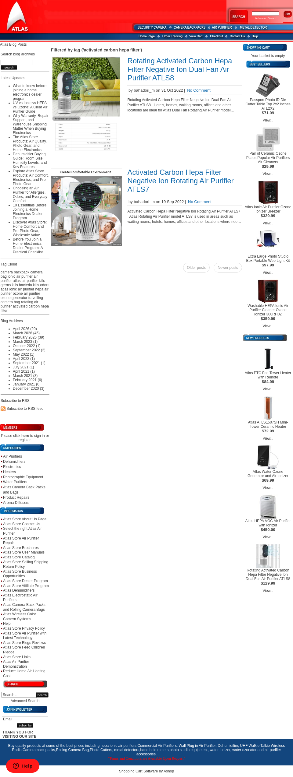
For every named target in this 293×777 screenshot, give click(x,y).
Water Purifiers (15, 482)
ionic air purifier (20, 276)
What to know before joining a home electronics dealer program (29, 92)
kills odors (41, 285)
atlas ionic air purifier (17, 289)
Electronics (12, 467)
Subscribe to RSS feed (24, 409)
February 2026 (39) (28, 337)
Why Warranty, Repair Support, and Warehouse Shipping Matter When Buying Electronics (31, 124)
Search (42, 695)
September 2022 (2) (29, 350)
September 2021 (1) (29, 363)
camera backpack (15, 272)
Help (7, 623)
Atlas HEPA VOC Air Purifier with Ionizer (268, 523)
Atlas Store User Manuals (24, 552)
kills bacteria (22, 285)
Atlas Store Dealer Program (25, 581)
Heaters (9, 472)
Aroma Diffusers (16, 503)
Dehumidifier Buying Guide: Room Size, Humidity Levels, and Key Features (30, 160)
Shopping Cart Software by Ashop (146, 771)
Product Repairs (16, 497)
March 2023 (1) (25, 341)
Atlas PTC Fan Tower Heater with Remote (268, 375)
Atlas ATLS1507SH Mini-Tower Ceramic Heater (268, 424)
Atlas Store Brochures (21, 548)
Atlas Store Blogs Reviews (24, 643)
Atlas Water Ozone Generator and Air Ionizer (268, 473)
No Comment (199, 90)
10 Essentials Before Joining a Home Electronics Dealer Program (29, 211)
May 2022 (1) (23, 354)
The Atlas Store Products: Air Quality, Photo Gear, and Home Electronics (30, 143)
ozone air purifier (26, 293)
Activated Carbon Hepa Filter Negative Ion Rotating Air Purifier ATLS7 (180, 180)
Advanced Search (25, 701)
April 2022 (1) (24, 359)
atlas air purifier (25, 281)
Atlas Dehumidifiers (18, 590)
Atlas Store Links (17, 657)
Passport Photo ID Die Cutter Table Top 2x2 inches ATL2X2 (268, 104)
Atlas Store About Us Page (24, 519)
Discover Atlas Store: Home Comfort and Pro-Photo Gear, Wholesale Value (30, 228)
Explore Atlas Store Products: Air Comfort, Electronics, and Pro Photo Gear (31, 177)
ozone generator (14, 298)
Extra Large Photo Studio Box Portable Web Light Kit (268, 258)
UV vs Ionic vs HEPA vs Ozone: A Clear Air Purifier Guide (30, 107)
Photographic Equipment (23, 477)
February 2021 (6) (27, 380)
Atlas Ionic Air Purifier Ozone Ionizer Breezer (268, 209)
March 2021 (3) (25, 376)
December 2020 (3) (28, 388)
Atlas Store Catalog (18, 557)
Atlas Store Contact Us (21, 524)
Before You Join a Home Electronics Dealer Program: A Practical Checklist (28, 245)
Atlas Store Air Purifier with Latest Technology (24, 635)
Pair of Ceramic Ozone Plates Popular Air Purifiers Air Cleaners (268, 157)
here (25, 436)
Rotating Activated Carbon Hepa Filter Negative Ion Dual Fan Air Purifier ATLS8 (179, 69)
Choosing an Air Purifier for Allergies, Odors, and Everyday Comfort (30, 194)
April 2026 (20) (25, 329)
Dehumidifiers (14, 461)
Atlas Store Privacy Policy (24, 628)
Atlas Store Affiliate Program (26, 586)
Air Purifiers (12, 456)
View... (267, 120)
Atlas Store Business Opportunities (20, 573)
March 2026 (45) (26, 333)
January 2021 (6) (27, 384)
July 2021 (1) (23, 367)
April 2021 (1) (24, 371)
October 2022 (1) (27, 346)
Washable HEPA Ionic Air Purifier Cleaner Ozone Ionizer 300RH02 (268, 310)
